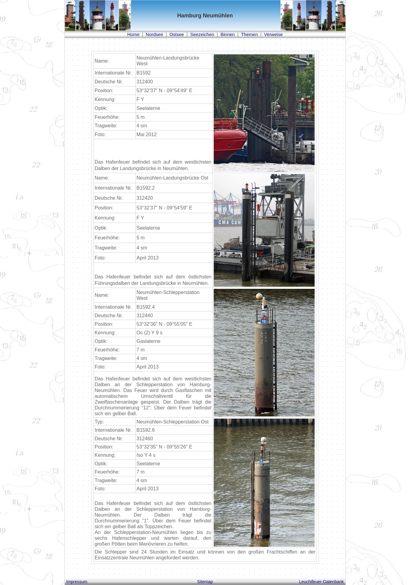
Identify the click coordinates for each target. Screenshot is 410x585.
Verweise (273, 34)
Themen (249, 34)
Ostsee (176, 34)
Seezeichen (202, 34)
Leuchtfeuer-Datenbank (321, 581)
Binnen (227, 34)
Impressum (76, 581)
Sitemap (205, 581)
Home (133, 34)
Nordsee (154, 34)
